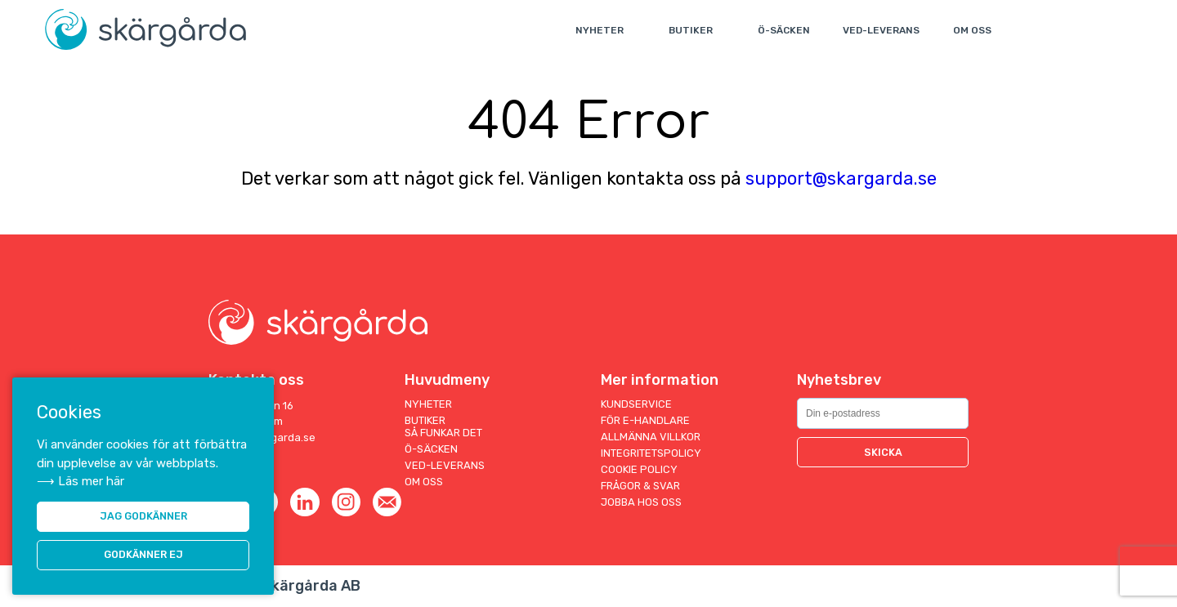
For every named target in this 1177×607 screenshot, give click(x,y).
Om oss (974, 30)
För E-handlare (645, 420)
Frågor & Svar (640, 486)
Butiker (692, 30)
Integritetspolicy (651, 453)
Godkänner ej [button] (143, 555)
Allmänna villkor (650, 437)
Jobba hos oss (641, 502)
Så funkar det (443, 432)
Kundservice (636, 404)
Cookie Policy (639, 469)
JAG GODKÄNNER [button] (143, 516)
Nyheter (601, 30)
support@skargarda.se (841, 178)
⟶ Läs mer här (80, 480)
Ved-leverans (882, 30)
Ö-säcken (785, 30)
